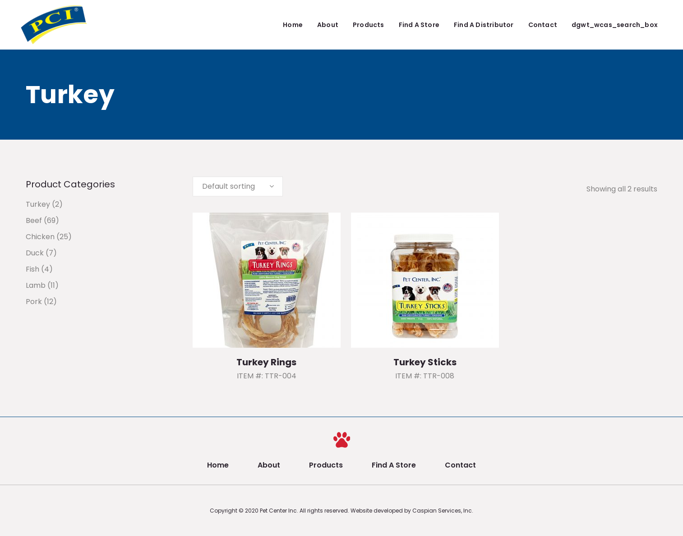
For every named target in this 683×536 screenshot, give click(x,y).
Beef (34, 220)
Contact (460, 465)
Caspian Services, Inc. (442, 510)
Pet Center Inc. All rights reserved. (305, 510)
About (269, 465)
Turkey (38, 204)
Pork (34, 301)
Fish (32, 269)
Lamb (36, 285)
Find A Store (394, 465)
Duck (35, 253)
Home (218, 465)
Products (326, 465)
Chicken (40, 237)
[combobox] (238, 186)
